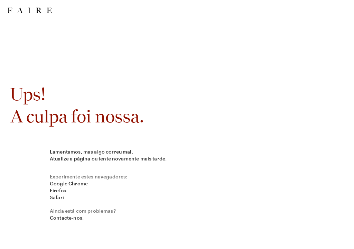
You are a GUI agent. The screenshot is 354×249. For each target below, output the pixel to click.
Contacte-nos (66, 218)
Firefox (58, 190)
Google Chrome (69, 183)
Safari (57, 197)
